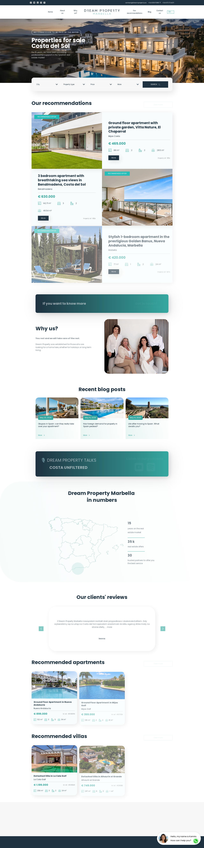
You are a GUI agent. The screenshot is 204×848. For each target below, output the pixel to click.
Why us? (75, 11)
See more (158, 103)
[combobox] (48, 84)
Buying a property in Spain (123, 821)
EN (170, 12)
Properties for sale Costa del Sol (123, 815)
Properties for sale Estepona (88, 821)
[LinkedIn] (38, 2)
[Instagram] (41, 2)
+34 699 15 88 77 (154, 3)
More (128, 84)
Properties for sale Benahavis (88, 815)
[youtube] (34, 2)
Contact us (160, 11)
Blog (149, 12)
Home (50, 12)
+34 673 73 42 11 (168, 3)
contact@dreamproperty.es (136, 3)
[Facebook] (31, 2)
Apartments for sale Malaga (54, 821)
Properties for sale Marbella (54, 815)
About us (62, 11)
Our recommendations (134, 11)
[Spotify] (44, 2)
